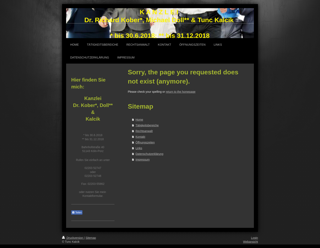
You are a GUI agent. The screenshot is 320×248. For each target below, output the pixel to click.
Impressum (143, 159)
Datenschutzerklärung (149, 153)
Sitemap (91, 237)
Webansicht (250, 241)
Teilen (77, 212)
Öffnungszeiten (145, 142)
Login (254, 237)
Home (139, 119)
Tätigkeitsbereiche (147, 125)
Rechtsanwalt (144, 131)
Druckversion (73, 237)
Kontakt (140, 136)
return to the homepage (181, 91)
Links (139, 148)
